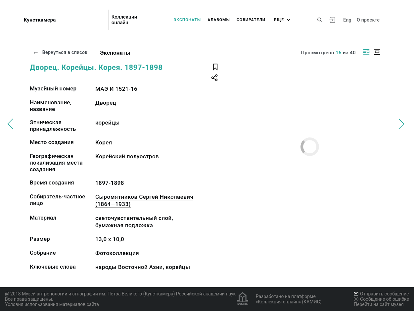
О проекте (368, 20)
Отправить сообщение (381, 293)
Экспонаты (187, 20)
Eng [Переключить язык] (347, 20)
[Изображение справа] (366, 52)
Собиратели (251, 20)
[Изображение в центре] (377, 52)
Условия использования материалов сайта (52, 304)
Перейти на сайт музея (379, 304)
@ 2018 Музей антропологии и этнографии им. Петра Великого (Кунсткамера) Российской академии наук (120, 293)
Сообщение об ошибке (381, 299)
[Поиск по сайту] (319, 20)
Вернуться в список (60, 52)
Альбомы (218, 20)
